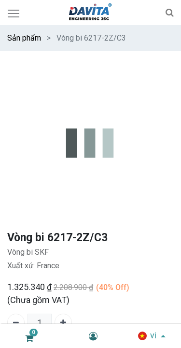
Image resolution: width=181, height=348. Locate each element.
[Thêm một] (63, 322)
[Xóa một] (16, 322)
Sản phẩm (24, 38)
